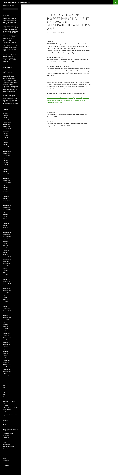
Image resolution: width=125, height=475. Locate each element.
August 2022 (6, 212)
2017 (4, 385)
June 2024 (5, 162)
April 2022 (5, 221)
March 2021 (6, 250)
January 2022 (6, 227)
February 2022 (6, 225)
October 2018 (6, 315)
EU (3, 422)
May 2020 (5, 272)
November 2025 (7, 124)
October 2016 (6, 369)
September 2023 (7, 182)
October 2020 (6, 261)
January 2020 (6, 281)
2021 (4, 394)
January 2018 (6, 335)
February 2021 (6, 252)
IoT (3, 427)
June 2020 (5, 270)
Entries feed (6, 460)
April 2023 (5, 194)
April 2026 (5, 113)
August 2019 (6, 292)
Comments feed (6, 463)
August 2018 (6, 319)
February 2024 (6, 171)
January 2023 (6, 200)
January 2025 (6, 146)
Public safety (6, 435)
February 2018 (6, 333)
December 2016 (7, 364)
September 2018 (7, 317)
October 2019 (6, 288)
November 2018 (7, 313)
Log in (4, 458)
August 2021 (6, 239)
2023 (4, 396)
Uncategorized (6, 444)
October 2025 (6, 126)
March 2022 (6, 223)
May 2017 (5, 353)
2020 (4, 392)
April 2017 (5, 355)
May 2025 (5, 137)
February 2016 (6, 376)
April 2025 (5, 140)
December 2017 (7, 337)
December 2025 (7, 122)
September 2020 (7, 263)
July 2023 (5, 187)
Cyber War (5, 418)
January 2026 (6, 120)
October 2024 (6, 153)
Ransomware (6, 437)
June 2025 (5, 135)
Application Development (9, 401)
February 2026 (6, 117)
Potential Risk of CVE (53, 12)
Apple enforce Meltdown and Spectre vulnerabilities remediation (9, 76)
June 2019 (5, 297)
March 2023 (6, 196)
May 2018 (5, 326)
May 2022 (5, 218)
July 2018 (5, 322)
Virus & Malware (7, 449)
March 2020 (6, 277)
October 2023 (6, 180)
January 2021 (6, 254)
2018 (4, 387)
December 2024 (7, 149)
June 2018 (5, 324)
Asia (4, 403)
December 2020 (7, 257)
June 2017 (5, 351)
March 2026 (6, 115)
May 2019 (5, 299)
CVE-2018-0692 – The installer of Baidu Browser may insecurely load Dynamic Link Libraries (69, 114)
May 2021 (5, 245)
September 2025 (7, 129)
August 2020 (6, 266)
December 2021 (7, 230)
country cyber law (7, 411)
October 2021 (6, 234)
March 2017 (6, 358)
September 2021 (7, 236)
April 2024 (5, 167)
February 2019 (6, 306)
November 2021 (7, 232)
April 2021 (5, 248)
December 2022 (7, 203)
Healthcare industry (8, 424)
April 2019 (5, 301)
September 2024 (7, 155)
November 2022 (7, 205)
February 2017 (6, 360)
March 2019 (6, 304)
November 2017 (7, 340)
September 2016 (7, 371)
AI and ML (5, 399)
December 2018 (7, 310)
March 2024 (6, 169)
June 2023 (5, 189)
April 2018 (5, 328)
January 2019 (6, 308)
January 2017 (6, 362)
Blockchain (5, 405)
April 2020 (5, 274)
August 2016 (6, 373)
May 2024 (5, 164)
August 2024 (6, 158)
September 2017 (7, 344)
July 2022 (5, 214)
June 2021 (5, 243)
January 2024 (6, 173)
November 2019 (7, 286)
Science (5, 440)
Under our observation (8, 446)
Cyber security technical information (16, 2)
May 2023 (5, 191)
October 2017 (6, 342)
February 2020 (6, 279)
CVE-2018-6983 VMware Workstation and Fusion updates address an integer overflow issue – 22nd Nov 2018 (69, 123)
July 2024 (5, 160)
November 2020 (7, 259)
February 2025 (6, 144)
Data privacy (6, 420)
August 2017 (6, 346)
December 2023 (7, 176)
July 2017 (5, 349)
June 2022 (5, 216)
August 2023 (6, 185)
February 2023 (6, 198)
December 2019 (7, 283)
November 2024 (7, 151)
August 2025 (6, 131)
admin (64, 32)
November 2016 (7, 367)
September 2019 (7, 290)
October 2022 (6, 207)
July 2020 (5, 268)
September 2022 (7, 209)
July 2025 (5, 133)
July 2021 (5, 241)
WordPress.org (6, 465)
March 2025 (6, 142)
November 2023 (7, 178)
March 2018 (6, 331)
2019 (4, 390)
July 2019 (5, 295)
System (4, 442)
